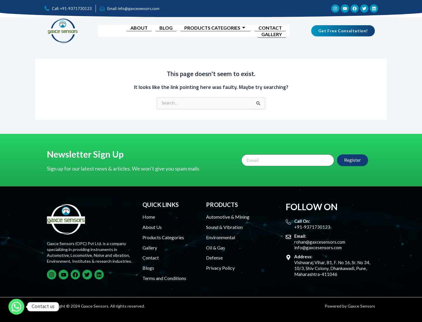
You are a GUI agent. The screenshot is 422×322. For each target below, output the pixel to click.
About (139, 28)
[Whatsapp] (16, 307)
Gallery (271, 34)
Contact (270, 28)
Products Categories (215, 28)
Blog (166, 28)
